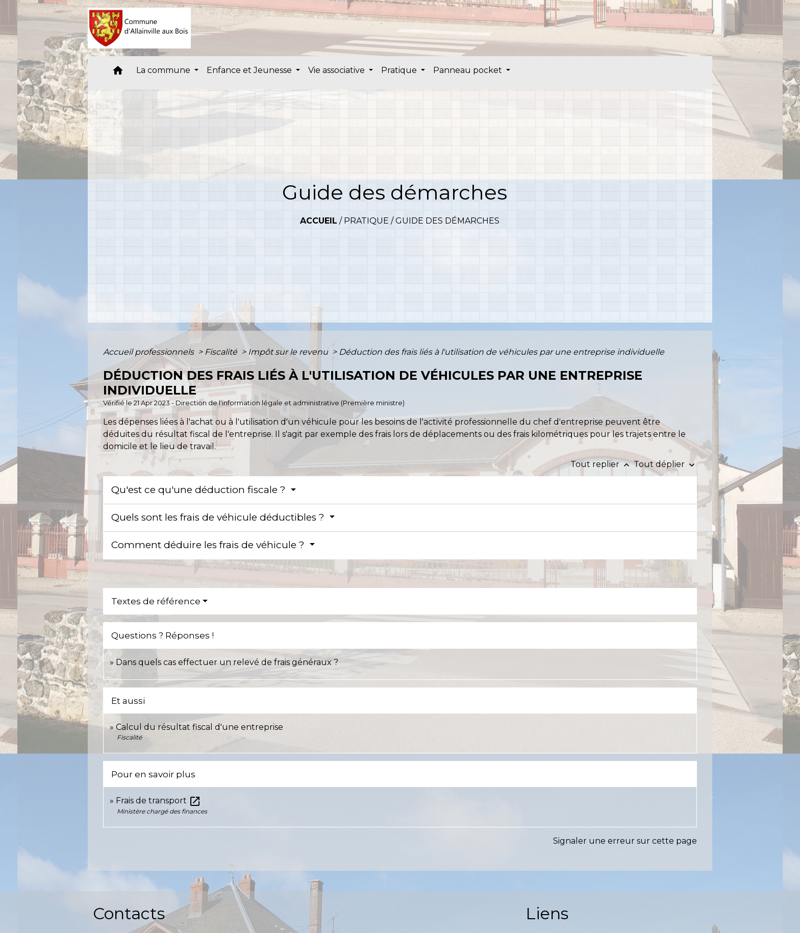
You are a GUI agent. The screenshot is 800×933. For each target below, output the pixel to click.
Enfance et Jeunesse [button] (250, 70)
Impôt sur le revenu (289, 352)
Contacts (129, 913)
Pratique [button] (400, 70)
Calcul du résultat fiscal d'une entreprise (199, 727)
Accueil (318, 221)
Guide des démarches (447, 221)
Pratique (366, 221)
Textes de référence (156, 601)
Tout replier (602, 464)
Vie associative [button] (337, 70)
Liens (547, 913)
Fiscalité (222, 352)
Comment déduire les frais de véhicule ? (209, 545)
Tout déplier (665, 464)
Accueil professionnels (149, 352)
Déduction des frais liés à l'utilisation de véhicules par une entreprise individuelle (501, 352)
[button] (118, 72)
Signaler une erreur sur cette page (625, 841)
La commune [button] (164, 70)
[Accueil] (139, 28)
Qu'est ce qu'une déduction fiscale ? (199, 490)
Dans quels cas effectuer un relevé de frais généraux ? (227, 662)
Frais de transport (158, 800)
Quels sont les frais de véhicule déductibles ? (219, 517)
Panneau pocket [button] (468, 70)
